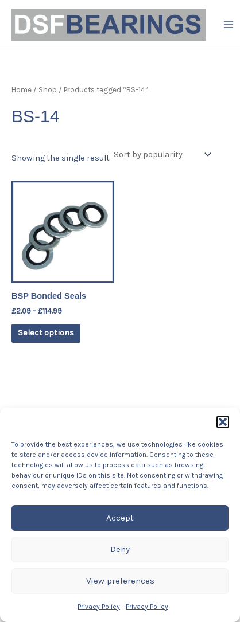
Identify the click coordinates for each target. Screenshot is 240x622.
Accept (120, 518)
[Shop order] (161, 155)
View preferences (120, 581)
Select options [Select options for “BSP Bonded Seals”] (46, 333)
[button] (223, 422)
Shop (47, 89)
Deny (120, 549)
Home (21, 89)
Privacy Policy (99, 607)
